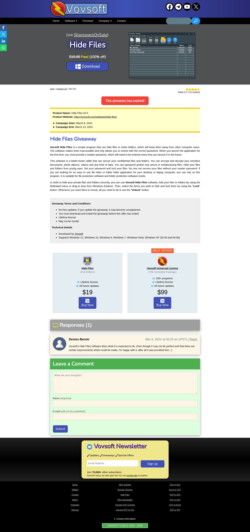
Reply (193, 339)
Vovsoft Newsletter (120, 446)
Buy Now (87, 303)
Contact (121, 20)
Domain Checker (125, 490)
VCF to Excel (175, 505)
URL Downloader (125, 500)
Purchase (88, 20)
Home (56, 20)
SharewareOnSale (90, 34)
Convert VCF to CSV (125, 510)
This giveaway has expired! (125, 100)
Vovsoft (79, 233)
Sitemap (75, 510)
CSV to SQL (174, 485)
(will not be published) (69, 411)
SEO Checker (125, 485)
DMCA (75, 500)
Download (87, 66)
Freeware (75, 505)
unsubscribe (132, 475)
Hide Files (87, 268)
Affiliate (75, 490)
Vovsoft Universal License (162, 268)
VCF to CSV (174, 500)
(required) (62, 398)
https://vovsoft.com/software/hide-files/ (95, 116)
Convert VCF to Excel (125, 505)
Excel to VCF (175, 490)
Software (71, 20)
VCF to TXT (175, 510)
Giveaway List (61, 89)
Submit (60, 429)
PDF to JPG (175, 495)
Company (105, 20)
